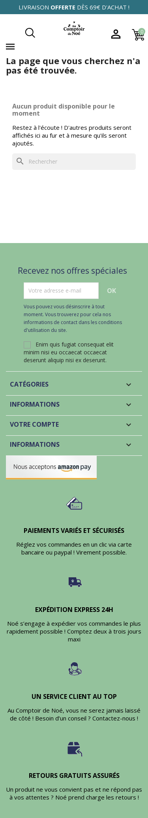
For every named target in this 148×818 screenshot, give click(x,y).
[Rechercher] (74, 161)
